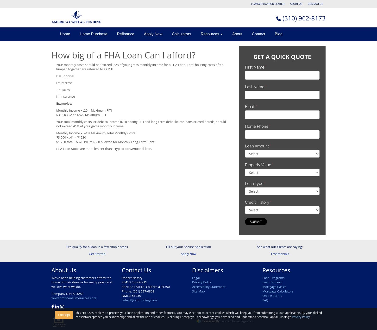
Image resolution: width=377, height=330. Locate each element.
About (237, 34)
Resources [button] (212, 34)
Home (65, 34)
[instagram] (62, 307)
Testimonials (280, 254)
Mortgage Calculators (278, 291)
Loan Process (272, 282)
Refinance (125, 34)
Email (251, 106)
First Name (256, 67)
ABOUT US (296, 4)
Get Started (97, 254)
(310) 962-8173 (304, 18)
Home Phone (257, 126)
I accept (64, 315)
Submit (256, 221)
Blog (279, 34)
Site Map (198, 291)
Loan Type (255, 183)
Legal (196, 278)
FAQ (266, 300)
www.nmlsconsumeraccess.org (73, 298)
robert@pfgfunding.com (139, 300)
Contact (258, 34)
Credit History (258, 202)
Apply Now (153, 34)
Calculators (181, 34)
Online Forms (272, 295)
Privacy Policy (202, 282)
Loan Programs (274, 278)
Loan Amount (258, 146)
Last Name (256, 87)
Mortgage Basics (274, 287)
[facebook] (52, 307)
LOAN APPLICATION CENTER (268, 4)
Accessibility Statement (209, 287)
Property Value (259, 165)
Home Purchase (93, 34)
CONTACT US (315, 4)
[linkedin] (57, 307)
